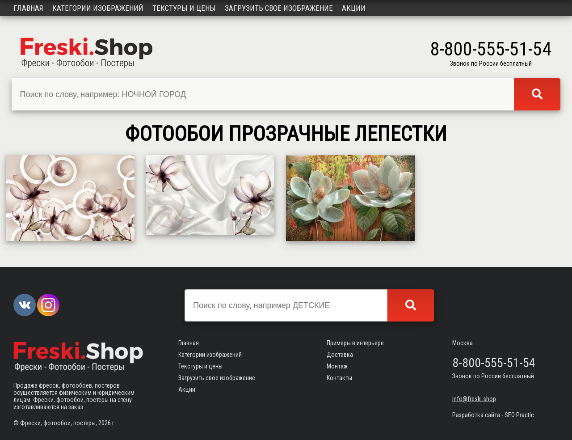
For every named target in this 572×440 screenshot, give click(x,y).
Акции (354, 8)
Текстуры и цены (184, 8)
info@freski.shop (474, 398)
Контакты (339, 377)
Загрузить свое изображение (279, 8)
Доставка (340, 354)
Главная (28, 8)
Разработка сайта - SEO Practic (493, 415)
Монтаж (337, 366)
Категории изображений (97, 8)
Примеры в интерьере (355, 343)
